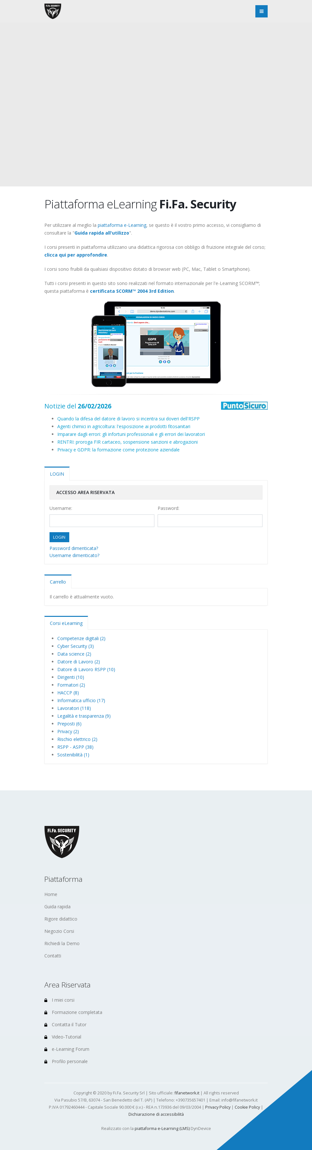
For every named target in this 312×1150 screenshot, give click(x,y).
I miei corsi (59, 1000)
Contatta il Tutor (65, 1024)
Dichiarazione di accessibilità (156, 1114)
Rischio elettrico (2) (77, 739)
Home (50, 894)
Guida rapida (57, 906)
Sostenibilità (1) (73, 755)
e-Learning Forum (66, 1049)
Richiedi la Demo (62, 943)
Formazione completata (73, 1012)
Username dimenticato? (74, 555)
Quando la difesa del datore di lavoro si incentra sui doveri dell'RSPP (128, 419)
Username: (61, 508)
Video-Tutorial (62, 1037)
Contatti (52, 956)
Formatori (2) (71, 685)
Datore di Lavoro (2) (78, 662)
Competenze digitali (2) (81, 638)
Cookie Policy (247, 1107)
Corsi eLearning (66, 623)
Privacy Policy (217, 1107)
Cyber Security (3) (75, 646)
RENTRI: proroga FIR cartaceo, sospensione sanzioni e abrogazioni (127, 442)
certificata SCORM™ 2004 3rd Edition (132, 291)
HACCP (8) (68, 693)
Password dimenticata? (74, 548)
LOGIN (57, 474)
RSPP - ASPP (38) (75, 747)
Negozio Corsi (59, 931)
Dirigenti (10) (70, 677)
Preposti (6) (69, 724)
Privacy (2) (68, 731)
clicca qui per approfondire (75, 255)
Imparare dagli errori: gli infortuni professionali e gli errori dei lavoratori (131, 434)
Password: (168, 508)
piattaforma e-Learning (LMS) (162, 1128)
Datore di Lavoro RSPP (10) (86, 669)
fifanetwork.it (186, 1093)
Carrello (58, 582)
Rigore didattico (60, 919)
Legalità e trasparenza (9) (84, 716)
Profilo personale (66, 1061)
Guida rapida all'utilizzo (101, 233)
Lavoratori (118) (74, 708)
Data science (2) (74, 654)
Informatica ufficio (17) (81, 700)
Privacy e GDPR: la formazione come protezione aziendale (118, 450)
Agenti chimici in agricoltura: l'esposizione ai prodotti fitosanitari (123, 426)
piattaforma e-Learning (122, 225)
